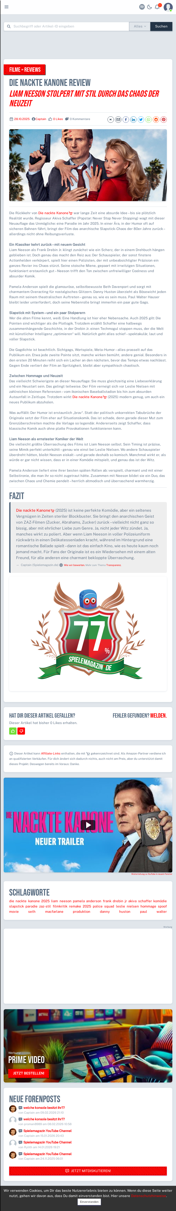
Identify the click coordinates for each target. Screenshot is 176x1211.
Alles (138, 26)
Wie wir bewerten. (74, 565)
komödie (160, 901)
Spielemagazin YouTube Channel (47, 1131)
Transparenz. (113, 565)
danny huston (115, 911)
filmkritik (60, 906)
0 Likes (58, 119)
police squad (103, 906)
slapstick (16, 906)
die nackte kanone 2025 (29, 901)
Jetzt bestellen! (28, 1073)
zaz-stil (45, 906)
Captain (41, 119)
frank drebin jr (115, 901)
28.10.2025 (22, 119)
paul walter (153, 911)
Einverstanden (89, 1201)
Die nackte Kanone (55, 213)
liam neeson (61, 901)
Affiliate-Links (50, 753)
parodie (31, 906)
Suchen (161, 26)
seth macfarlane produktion (59, 911)
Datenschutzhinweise (148, 1196)
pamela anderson (87, 901)
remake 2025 (80, 906)
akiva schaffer (140, 901)
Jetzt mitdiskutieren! (88, 1171)
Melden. (158, 715)
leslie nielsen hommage (136, 906)
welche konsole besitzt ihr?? (44, 1108)
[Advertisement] (88, 45)
